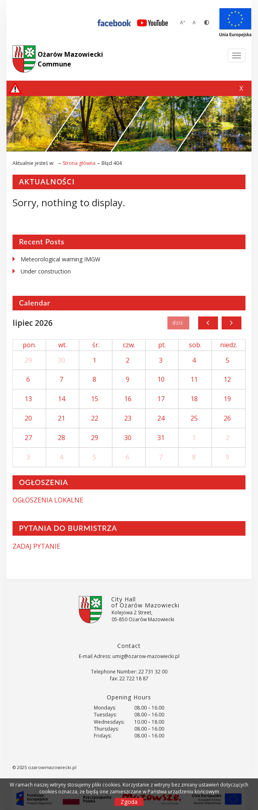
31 (161, 437)
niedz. (228, 344)
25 (194, 418)
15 (94, 398)
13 (28, 398)
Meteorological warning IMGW (60, 259)
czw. (129, 344)
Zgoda (129, 802)
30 (61, 360)
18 (194, 398)
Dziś (178, 322)
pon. (29, 344)
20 (28, 418)
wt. (62, 344)
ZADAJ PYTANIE (36, 546)
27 (28, 437)
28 (61, 437)
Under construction (46, 271)
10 (161, 379)
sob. (195, 344)
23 (127, 418)
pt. (162, 344)
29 (28, 360)
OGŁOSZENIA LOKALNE (48, 500)
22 (94, 418)
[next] (231, 322)
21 (61, 418)
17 (161, 398)
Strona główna (79, 163)
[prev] (208, 322)
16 (127, 398)
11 (194, 379)
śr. (95, 344)
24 (161, 418)
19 (227, 398)
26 (227, 418)
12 (227, 379)
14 (61, 398)
